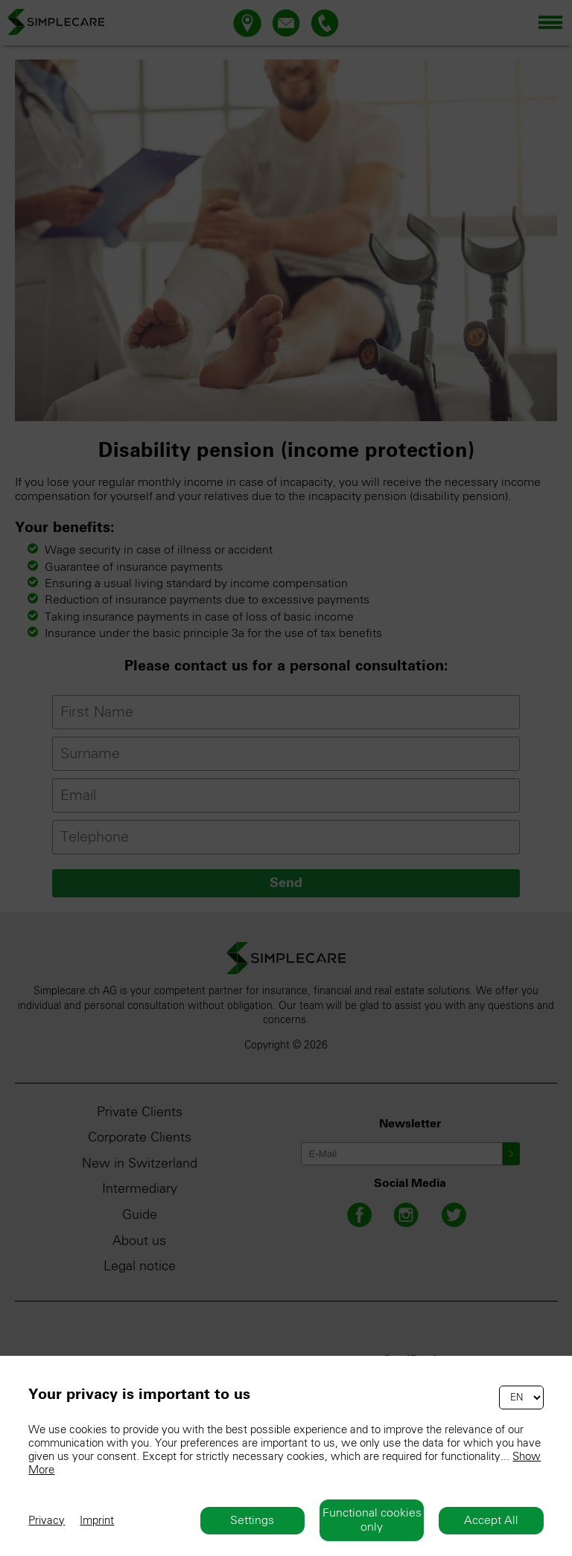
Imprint (97, 1520)
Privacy (46, 1520)
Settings (252, 1520)
